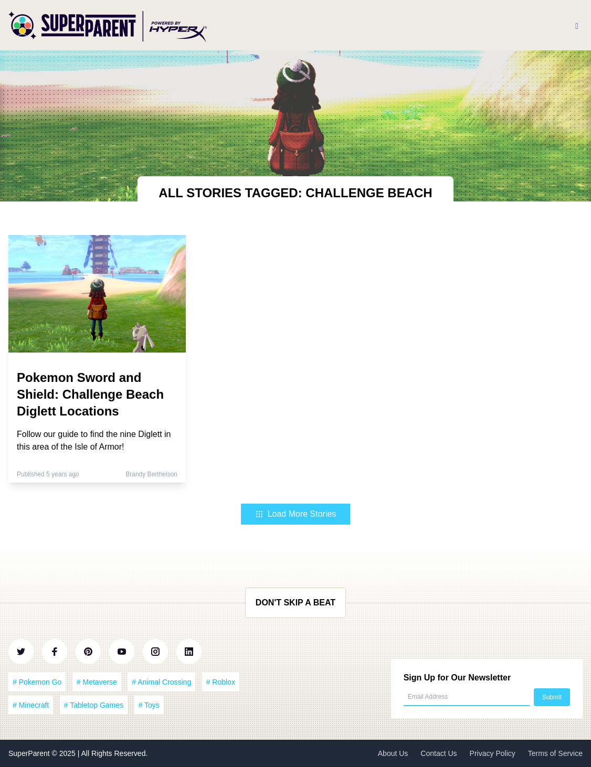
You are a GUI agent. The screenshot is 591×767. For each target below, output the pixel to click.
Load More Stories (295, 513)
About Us (393, 753)
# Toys (149, 705)
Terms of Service (555, 753)
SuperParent (30, 753)
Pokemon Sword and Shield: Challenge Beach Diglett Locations (90, 394)
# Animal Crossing (161, 682)
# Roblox (220, 682)
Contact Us (438, 753)
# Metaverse (97, 682)
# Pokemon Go (37, 682)
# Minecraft (31, 705)
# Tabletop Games (93, 705)
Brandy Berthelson (151, 474)
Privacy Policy (492, 753)
